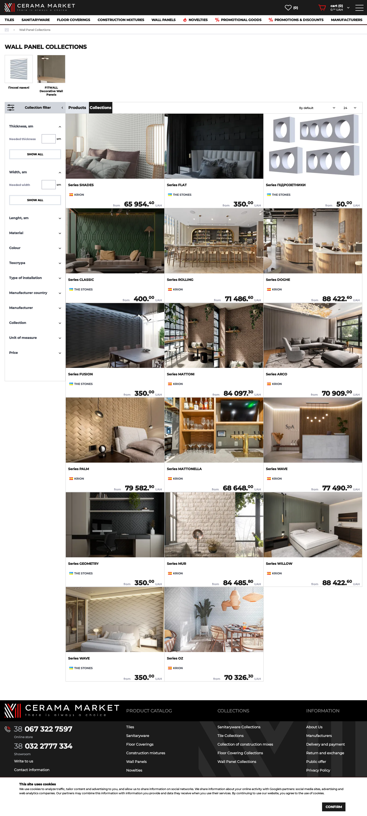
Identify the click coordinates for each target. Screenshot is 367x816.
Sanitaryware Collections (238, 727)
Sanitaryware (36, 20)
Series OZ (175, 658)
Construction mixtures (121, 20)
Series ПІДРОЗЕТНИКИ (286, 185)
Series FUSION (80, 374)
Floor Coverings (73, 20)
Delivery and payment (325, 744)
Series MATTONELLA (184, 469)
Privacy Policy (318, 770)
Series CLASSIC (81, 280)
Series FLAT (177, 185)
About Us (314, 727)
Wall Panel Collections (236, 761)
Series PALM (78, 469)
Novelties (195, 20)
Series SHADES (81, 185)
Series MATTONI (181, 374)
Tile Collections (230, 735)
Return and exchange (325, 753)
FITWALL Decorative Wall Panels (51, 91)
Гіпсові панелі (18, 87)
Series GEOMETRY (83, 564)
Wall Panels (163, 20)
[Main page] (62, 711)
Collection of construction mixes (245, 744)
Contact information (31, 770)
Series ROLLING (180, 280)
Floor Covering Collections (240, 753)
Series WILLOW (279, 564)
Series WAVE (276, 469)
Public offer (316, 761)
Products (77, 107)
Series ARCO (276, 374)
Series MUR (176, 564)
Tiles (9, 20)
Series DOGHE (278, 280)
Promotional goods (238, 20)
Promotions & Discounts (296, 20)
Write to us (23, 761)
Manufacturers (346, 20)
